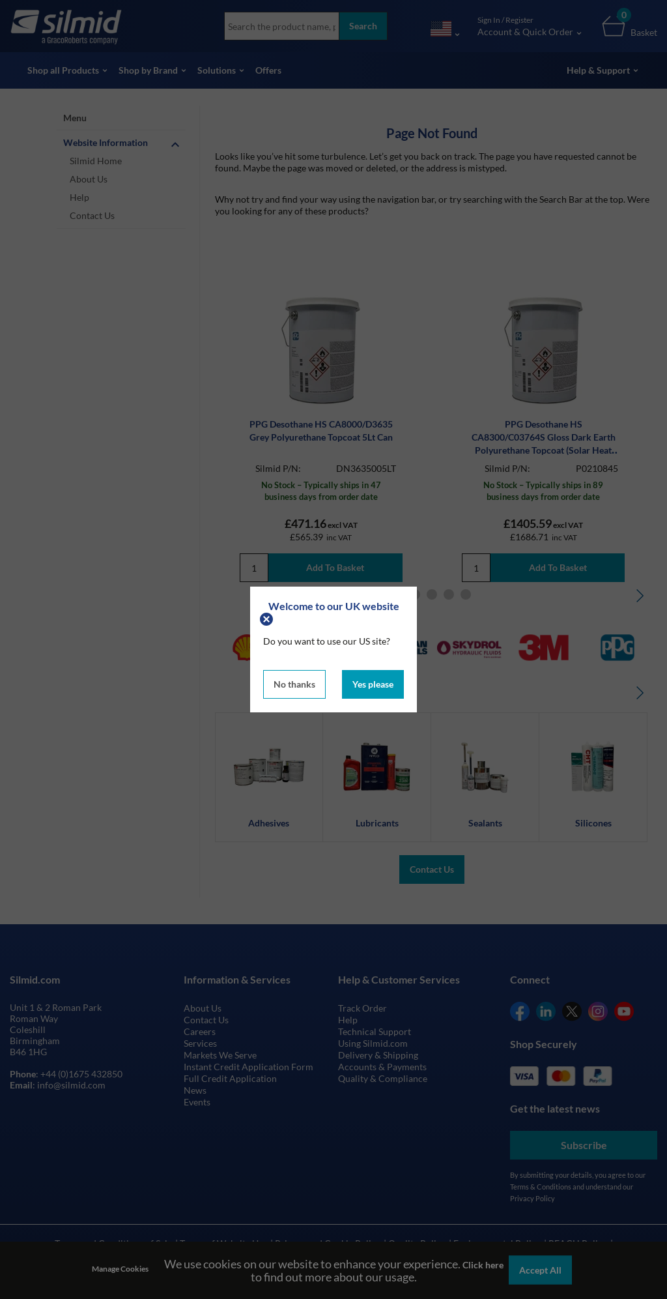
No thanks (294, 684)
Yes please (372, 684)
